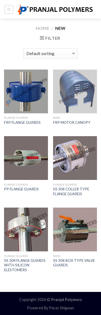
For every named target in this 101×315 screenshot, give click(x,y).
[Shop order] (50, 53)
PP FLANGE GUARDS (21, 189)
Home (42, 28)
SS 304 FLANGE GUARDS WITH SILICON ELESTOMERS (25, 265)
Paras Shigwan (61, 308)
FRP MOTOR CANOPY (71, 122)
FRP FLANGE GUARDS (22, 122)
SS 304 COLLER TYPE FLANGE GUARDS (71, 191)
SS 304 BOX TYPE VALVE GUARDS (74, 262)
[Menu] (9, 9)
